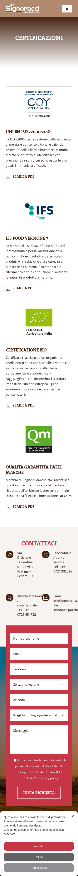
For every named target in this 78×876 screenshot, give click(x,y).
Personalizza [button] (39, 867)
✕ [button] (72, 816)
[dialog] (39, 843)
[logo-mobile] (23, 5)
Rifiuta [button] (39, 857)
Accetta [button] (39, 846)
